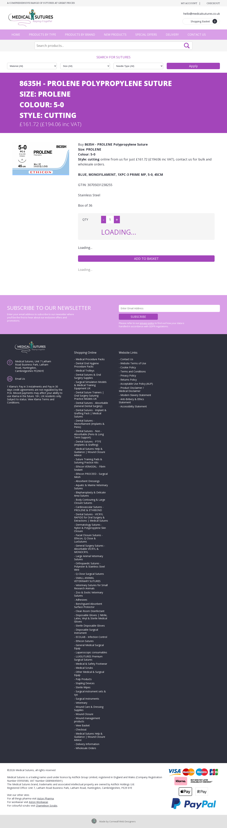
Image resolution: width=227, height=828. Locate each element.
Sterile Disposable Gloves (90, 625)
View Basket (83, 725)
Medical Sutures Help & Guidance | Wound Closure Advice (89, 452)
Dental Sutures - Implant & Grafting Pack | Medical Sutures (90, 413)
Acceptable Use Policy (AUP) (136, 383)
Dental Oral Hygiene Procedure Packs (86, 365)
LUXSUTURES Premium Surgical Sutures (88, 658)
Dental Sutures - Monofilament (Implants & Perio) (89, 424)
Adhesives (81, 599)
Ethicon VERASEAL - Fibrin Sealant (89, 468)
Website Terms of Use (133, 363)
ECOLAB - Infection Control (91, 637)
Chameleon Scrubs (46, 805)
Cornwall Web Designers (122, 821)
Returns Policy (128, 379)
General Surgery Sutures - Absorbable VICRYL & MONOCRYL (89, 549)
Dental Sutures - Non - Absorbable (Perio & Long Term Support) (89, 434)
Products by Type (42, 35)
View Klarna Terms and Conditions (30, 401)
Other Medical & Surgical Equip (89, 673)
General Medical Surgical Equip (89, 646)
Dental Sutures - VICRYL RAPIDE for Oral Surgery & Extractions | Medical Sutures (91, 517)
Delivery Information (87, 744)
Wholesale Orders (86, 748)
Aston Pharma (45, 798)
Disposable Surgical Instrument (86, 631)
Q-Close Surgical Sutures (90, 573)
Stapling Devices (85, 683)
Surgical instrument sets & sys (90, 693)
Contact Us (197, 35)
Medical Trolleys (85, 370)
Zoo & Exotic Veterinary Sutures (88, 594)
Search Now (186, 45)
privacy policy (147, 323)
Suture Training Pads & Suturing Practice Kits (88, 461)
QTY (85, 219)
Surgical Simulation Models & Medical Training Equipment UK (90, 385)
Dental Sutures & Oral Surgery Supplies (87, 376)
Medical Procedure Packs (90, 359)
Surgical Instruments (87, 698)
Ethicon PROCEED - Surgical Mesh (91, 475)
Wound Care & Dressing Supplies (88, 708)
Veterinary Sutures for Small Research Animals (91, 586)
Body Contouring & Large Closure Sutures (89, 501)
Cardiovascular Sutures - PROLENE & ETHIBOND (89, 508)
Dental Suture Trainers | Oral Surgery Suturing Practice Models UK (89, 395)
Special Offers (146, 35)
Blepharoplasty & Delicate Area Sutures (90, 494)
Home (16, 35)
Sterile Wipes (83, 687)
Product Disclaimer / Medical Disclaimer (131, 389)
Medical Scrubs (84, 667)
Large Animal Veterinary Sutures (88, 557)
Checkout (213, 3)
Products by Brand (80, 35)
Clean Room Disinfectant (90, 611)
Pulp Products (84, 679)
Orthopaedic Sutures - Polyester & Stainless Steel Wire (89, 566)
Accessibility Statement (133, 406)
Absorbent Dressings (88, 481)
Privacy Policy (128, 375)
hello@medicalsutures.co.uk (201, 14)
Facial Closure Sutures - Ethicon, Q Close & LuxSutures (88, 538)
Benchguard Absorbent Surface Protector (88, 605)
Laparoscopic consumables (91, 652)
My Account (189, 3)
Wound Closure (84, 714)
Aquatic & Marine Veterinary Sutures (91, 486)
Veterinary (81, 702)
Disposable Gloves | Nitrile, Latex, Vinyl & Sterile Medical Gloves (90, 618)
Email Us (20, 378)
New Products (115, 35)
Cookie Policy (128, 367)
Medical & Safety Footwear (91, 663)
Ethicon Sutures (85, 641)
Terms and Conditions (133, 371)
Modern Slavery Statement (135, 395)
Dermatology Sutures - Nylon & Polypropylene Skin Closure (90, 528)
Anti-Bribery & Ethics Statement (131, 400)
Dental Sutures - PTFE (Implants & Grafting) (87, 443)
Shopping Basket (204, 21)
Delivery (172, 35)
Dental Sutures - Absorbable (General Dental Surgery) (91, 404)
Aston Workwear (38, 802)
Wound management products (87, 719)
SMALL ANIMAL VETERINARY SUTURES (87, 579)
